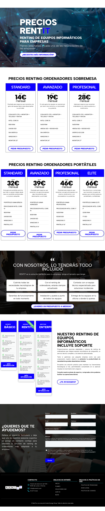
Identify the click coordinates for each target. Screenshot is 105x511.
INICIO (57, 483)
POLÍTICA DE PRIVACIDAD (89, 485)
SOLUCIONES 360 (60, 489)
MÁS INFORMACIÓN (8, 364)
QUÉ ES (57, 492)
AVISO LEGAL (85, 488)
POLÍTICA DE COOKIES (88, 491)
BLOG (57, 495)
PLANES (58, 486)
